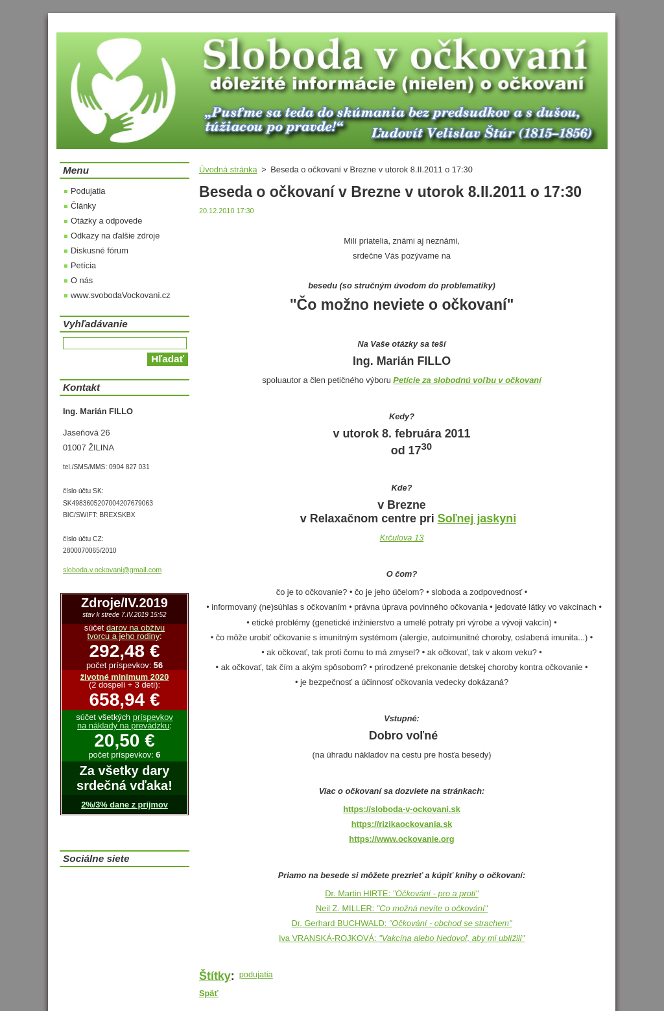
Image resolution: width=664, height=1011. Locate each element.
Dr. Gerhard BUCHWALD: (401, 923)
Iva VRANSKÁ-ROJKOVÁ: (402, 938)
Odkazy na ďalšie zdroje (115, 235)
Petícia (83, 265)
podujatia (256, 974)
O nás (82, 280)
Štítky (215, 976)
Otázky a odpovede (106, 221)
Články (83, 206)
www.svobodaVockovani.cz (121, 295)
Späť (209, 993)
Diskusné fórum (99, 250)
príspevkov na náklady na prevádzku (125, 721)
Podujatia (88, 191)
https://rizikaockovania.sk (402, 824)
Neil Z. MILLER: (402, 908)
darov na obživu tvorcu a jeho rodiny (126, 632)
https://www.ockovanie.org (401, 839)
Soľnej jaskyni (477, 518)
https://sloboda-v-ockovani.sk (401, 809)
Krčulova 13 (402, 537)
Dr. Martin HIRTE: (401, 893)
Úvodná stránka (228, 169)
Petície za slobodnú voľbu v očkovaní (467, 380)
